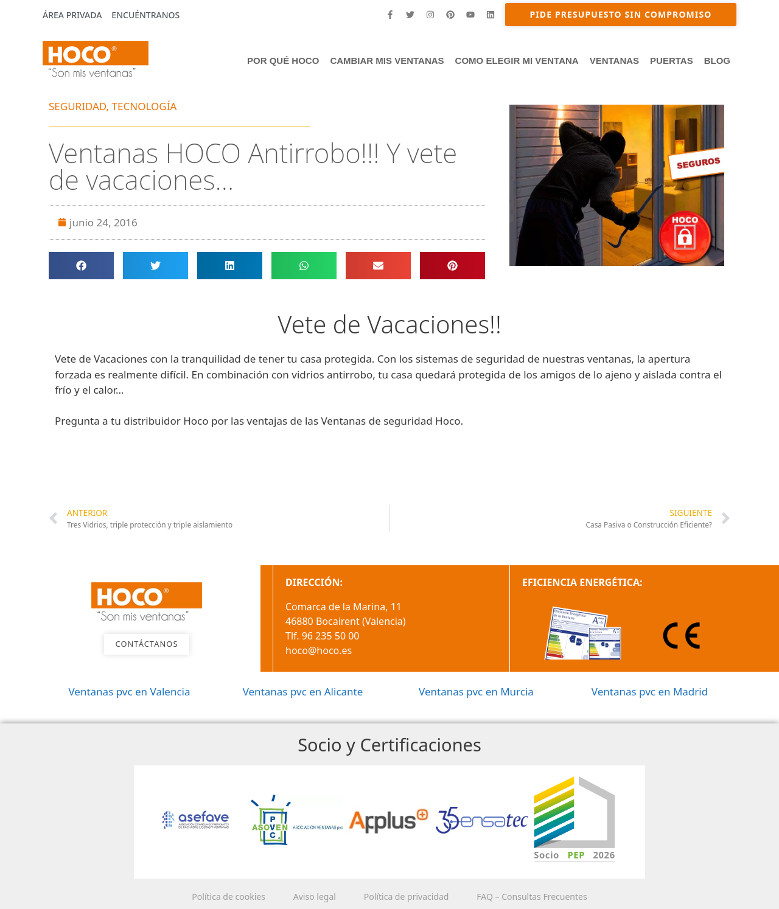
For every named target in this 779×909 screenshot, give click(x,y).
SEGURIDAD (78, 106)
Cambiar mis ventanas (387, 60)
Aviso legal (313, 896)
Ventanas (614, 60)
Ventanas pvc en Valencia (129, 691)
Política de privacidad (407, 896)
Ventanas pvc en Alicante (303, 691)
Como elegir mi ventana (517, 60)
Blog (717, 60)
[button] (81, 265)
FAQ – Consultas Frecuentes (535, 896)
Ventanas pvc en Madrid (650, 691)
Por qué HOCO (283, 60)
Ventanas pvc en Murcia (476, 691)
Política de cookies (225, 896)
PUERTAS (671, 60)
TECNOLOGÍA (144, 106)
